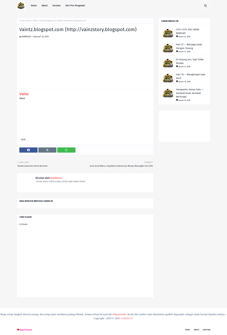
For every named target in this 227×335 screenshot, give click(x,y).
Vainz (24, 94)
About (196, 330)
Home (187, 330)
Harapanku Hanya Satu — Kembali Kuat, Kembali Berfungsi (189, 93)
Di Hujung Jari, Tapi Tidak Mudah (190, 61)
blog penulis (119, 314)
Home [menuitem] (34, 5)
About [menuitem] (45, 5)
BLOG (35, 20)
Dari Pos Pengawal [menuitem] (75, 5)
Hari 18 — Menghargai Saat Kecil (190, 76)
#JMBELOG (26, 36)
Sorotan (206, 330)
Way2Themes (26, 330)
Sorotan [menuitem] (56, 5)
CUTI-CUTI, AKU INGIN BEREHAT (187, 31)
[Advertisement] (85, 60)
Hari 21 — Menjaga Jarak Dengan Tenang (189, 46)
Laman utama (25, 20)
